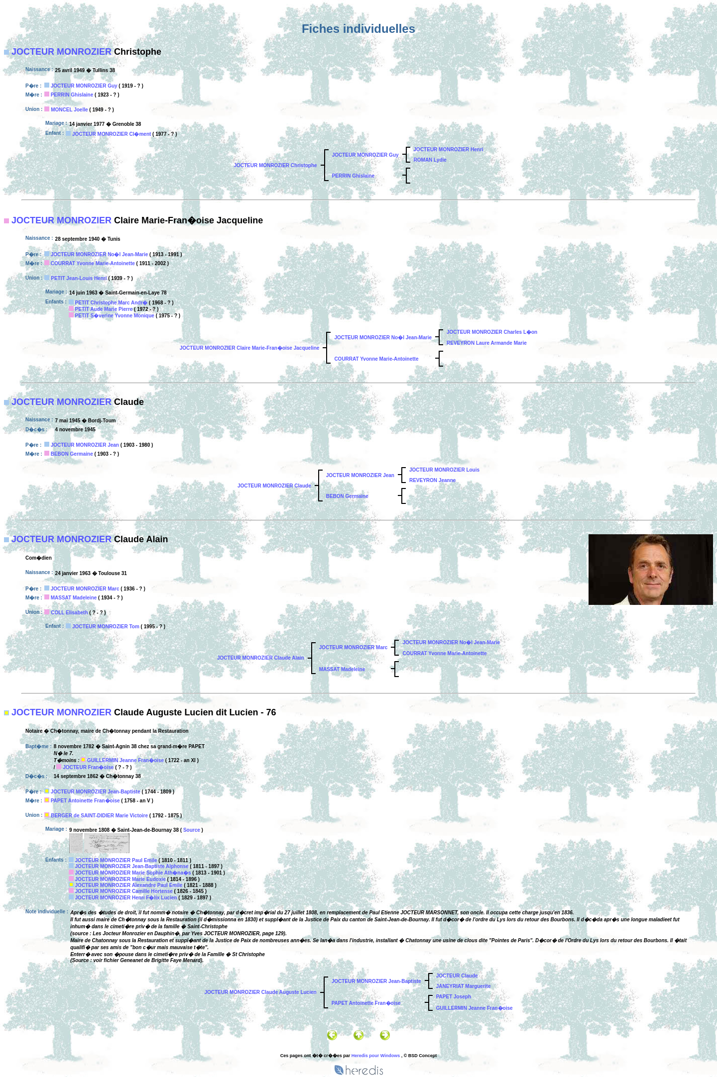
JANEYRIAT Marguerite (463, 986)
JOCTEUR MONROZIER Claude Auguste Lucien (260, 992)
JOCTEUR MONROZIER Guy (84, 86)
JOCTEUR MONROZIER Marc (85, 588)
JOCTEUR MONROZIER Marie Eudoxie (120, 879)
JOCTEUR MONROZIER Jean (85, 445)
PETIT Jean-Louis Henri (79, 278)
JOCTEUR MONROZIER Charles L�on (492, 332)
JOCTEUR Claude (457, 976)
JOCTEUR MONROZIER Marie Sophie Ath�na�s (133, 873)
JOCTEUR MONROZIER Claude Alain (260, 658)
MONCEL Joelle (69, 109)
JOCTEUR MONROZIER (61, 52)
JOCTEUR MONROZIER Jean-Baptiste (95, 791)
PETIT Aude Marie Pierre (104, 309)
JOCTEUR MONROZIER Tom (105, 626)
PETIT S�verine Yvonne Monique (114, 315)
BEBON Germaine (72, 454)
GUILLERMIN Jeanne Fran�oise (125, 760)
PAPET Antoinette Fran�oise (85, 800)
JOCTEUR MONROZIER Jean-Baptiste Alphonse (132, 866)
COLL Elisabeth (69, 612)
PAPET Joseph (453, 996)
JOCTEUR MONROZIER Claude (274, 486)
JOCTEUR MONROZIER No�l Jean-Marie (99, 254)
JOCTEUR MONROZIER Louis (444, 470)
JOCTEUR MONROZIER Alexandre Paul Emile (129, 885)
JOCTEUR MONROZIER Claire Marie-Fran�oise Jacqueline (250, 348)
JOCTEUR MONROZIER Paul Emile (116, 860)
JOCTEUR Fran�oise (88, 767)
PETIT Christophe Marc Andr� (111, 302)
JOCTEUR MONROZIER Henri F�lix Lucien (126, 897)
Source (191, 830)
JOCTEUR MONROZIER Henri (448, 149)
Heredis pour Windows (376, 1055)
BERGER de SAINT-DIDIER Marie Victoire (99, 815)
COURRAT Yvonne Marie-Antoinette (93, 263)
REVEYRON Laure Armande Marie (487, 343)
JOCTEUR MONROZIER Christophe (275, 165)
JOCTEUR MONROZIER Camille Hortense (124, 891)
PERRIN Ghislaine (72, 95)
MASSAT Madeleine (74, 597)
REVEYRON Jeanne (432, 480)
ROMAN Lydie (430, 160)
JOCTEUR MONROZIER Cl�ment (111, 134)
